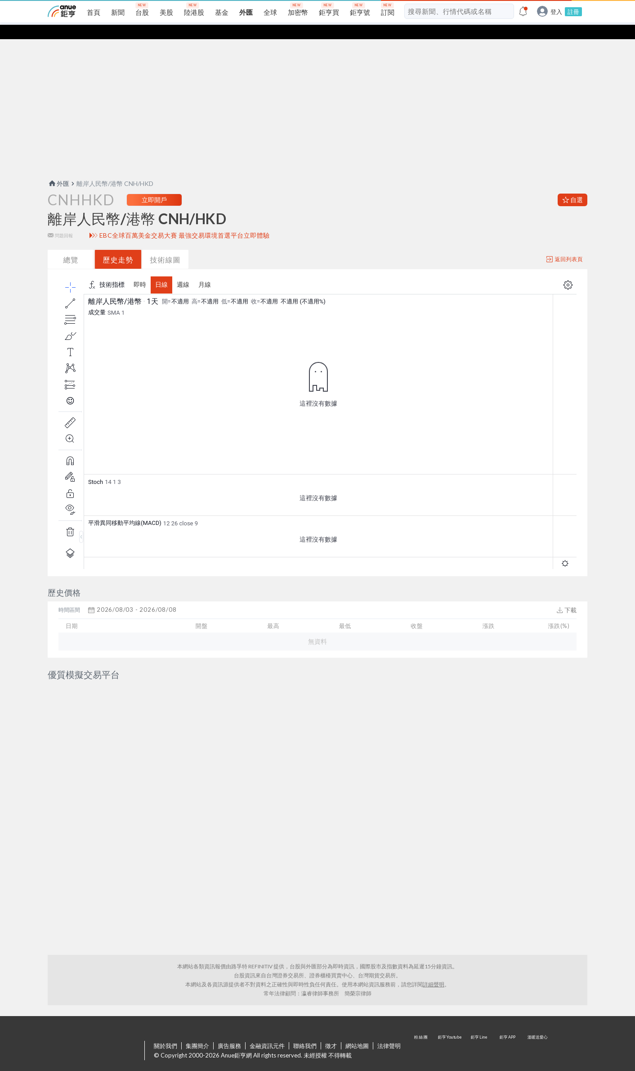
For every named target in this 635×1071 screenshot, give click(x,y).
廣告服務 (229, 1023)
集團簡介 (197, 1023)
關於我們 (165, 1023)
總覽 (71, 245)
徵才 (331, 1023)
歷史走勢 (118, 245)
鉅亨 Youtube (451, 1029)
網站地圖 (357, 1023)
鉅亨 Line (479, 1029)
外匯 (58, 169)
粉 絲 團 (422, 1029)
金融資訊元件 (267, 1023)
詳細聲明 (433, 961)
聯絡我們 (305, 1023)
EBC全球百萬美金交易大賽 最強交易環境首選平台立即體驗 (184, 221)
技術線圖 (165, 245)
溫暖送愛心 (537, 1029)
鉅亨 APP (508, 1029)
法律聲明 (389, 1023)
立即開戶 (154, 185)
